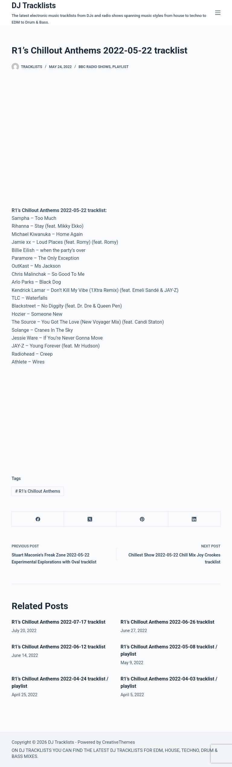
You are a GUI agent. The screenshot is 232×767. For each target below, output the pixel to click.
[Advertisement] (62, 415)
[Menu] (218, 12)
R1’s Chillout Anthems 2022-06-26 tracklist (167, 622)
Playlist (120, 67)
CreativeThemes (118, 742)
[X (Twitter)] (90, 519)
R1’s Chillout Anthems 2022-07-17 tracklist (58, 622)
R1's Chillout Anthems (37, 491)
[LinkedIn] (194, 519)
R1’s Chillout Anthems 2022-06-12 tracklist (58, 647)
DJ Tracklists (33, 5)
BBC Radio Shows (95, 67)
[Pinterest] (142, 519)
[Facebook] (38, 519)
